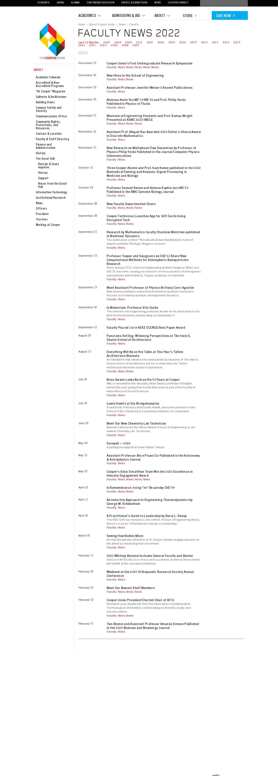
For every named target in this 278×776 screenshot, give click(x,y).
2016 (204, 42)
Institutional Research (51, 198)
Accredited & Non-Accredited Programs (50, 84)
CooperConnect (178, 3)
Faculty (134, 24)
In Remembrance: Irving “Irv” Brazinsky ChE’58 (141, 488)
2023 (128, 42)
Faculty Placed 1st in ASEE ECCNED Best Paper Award (146, 328)
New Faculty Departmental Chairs (131, 204)
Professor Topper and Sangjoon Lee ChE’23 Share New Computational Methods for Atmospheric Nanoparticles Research (148, 260)
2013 (236, 42)
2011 (92, 45)
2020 (161, 42)
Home (81, 24)
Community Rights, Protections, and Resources (48, 125)
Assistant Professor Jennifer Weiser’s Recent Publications (150, 88)
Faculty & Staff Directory (53, 139)
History (41, 153)
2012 (81, 45)
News (157, 3)
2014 (226, 42)
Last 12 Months (88, 42)
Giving (60, 3)
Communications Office (51, 116)
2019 (172, 42)
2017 (193, 42)
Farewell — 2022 (119, 443)
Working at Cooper (48, 225)
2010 (103, 45)
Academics (92, 16)
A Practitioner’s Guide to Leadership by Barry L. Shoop (147, 516)
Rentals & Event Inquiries (48, 166)
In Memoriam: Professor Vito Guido (132, 308)
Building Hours (45, 102)
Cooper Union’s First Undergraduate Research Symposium (150, 63)
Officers (41, 208)
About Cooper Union (102, 24)
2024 (117, 42)
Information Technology (51, 192)
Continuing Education (100, 3)
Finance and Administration (45, 146)
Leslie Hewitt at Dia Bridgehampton (133, 403)
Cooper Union (52, 41)
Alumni (75, 3)
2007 (135, 45)
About (164, 16)
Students (43, 3)
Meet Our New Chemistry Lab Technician (136, 423)
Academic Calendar (48, 77)
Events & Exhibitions (134, 3)
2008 (125, 45)
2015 (215, 42)
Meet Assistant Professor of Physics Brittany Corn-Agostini (150, 288)
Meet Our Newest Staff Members (131, 588)
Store (189, 16)
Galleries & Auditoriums (51, 97)
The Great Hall (45, 159)
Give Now (225, 16)
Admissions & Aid (131, 16)
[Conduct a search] (224, 3)
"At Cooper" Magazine (50, 91)
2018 (182, 42)
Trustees (42, 219)
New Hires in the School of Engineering (135, 75)
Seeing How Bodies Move (125, 536)
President (42, 214)
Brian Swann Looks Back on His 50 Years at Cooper (143, 380)
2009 (114, 45)
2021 (150, 42)
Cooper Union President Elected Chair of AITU (140, 600)
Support (43, 178)
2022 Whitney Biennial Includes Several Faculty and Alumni (150, 556)
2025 (106, 42)
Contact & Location (49, 134)
